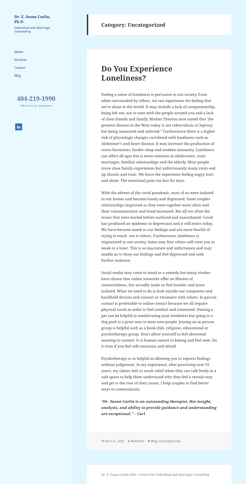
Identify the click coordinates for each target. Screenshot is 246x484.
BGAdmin (137, 441)
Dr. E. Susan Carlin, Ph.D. (32, 19)
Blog (17, 75)
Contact (20, 67)
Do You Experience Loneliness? (136, 73)
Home (18, 52)
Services (20, 60)
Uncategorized (169, 441)
